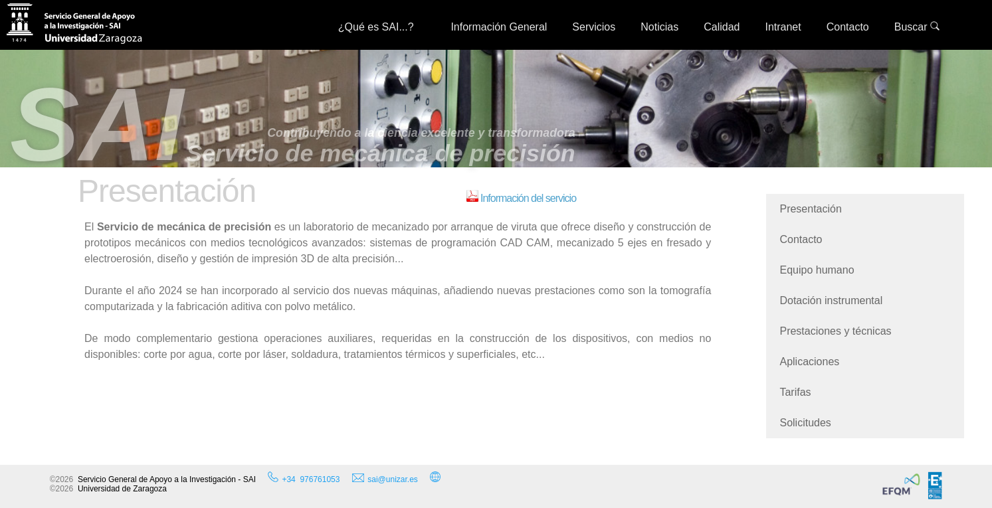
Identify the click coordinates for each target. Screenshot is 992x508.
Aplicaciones (809, 361)
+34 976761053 (311, 479)
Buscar (917, 27)
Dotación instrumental (830, 300)
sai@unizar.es (385, 478)
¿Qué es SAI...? (382, 27)
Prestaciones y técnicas (835, 331)
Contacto (848, 27)
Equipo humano (816, 270)
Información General (498, 27)
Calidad (722, 27)
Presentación (810, 208)
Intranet (783, 27)
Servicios (593, 27)
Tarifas (795, 392)
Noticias (659, 27)
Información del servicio (521, 198)
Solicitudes (805, 422)
